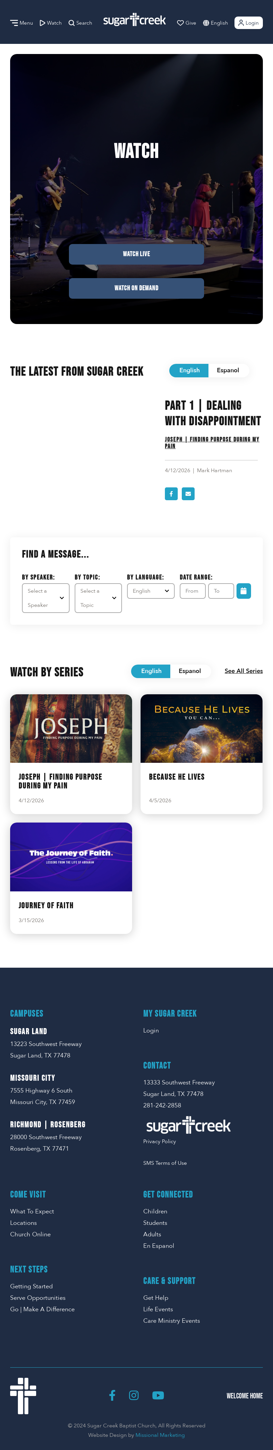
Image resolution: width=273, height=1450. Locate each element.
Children (155, 1211)
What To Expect (32, 1211)
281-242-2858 (162, 1105)
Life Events (158, 1309)
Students (155, 1223)
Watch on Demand (136, 288)
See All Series (244, 671)
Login (248, 23)
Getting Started (31, 1286)
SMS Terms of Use (165, 1163)
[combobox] (226, 23)
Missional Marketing (160, 1435)
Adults (152, 1234)
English (219, 23)
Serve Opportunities (38, 1298)
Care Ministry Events (171, 1321)
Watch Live (136, 254)
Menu (21, 23)
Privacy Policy (159, 1141)
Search (80, 23)
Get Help (155, 1298)
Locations (23, 1223)
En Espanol (158, 1246)
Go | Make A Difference (42, 1309)
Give (186, 23)
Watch (51, 23)
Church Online (30, 1234)
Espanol (228, 370)
